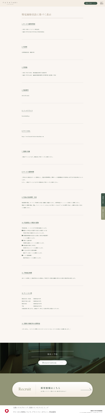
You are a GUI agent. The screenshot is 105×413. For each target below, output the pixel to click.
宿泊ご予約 (103, 200)
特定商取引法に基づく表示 (37, 410)
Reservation (52, 362)
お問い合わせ (103, 213)
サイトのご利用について (17, 410)
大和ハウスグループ (17, 408)
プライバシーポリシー (27, 410)
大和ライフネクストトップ (26, 408)
